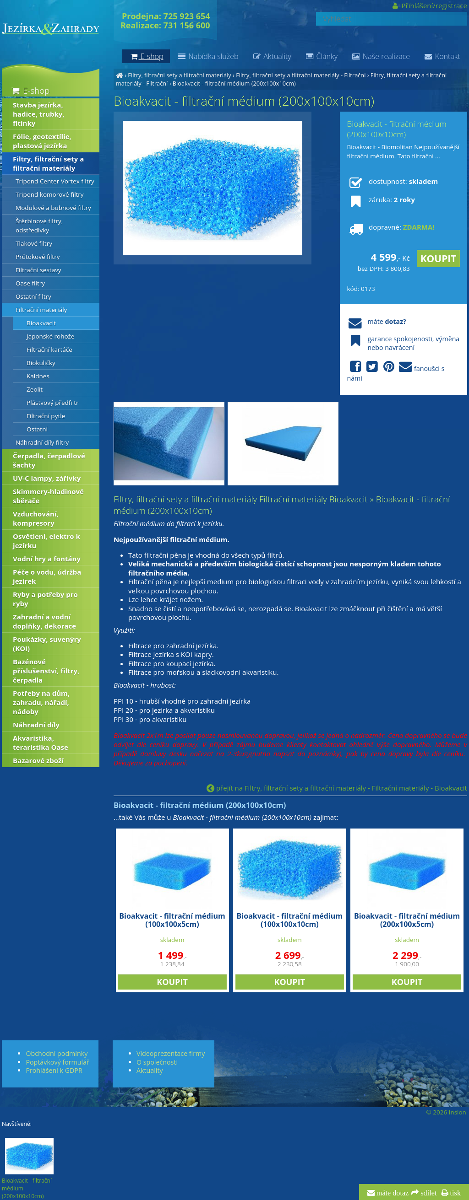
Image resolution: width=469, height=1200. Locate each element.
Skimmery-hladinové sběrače (48, 496)
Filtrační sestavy (38, 270)
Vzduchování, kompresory (36, 518)
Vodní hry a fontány (47, 558)
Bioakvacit (41, 323)
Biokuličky (41, 363)
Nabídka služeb (207, 56)
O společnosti (157, 1062)
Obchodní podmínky (56, 1053)
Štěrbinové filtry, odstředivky (39, 225)
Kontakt (442, 56)
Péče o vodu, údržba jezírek (47, 576)
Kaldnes (38, 376)
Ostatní (37, 429)
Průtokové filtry (38, 257)
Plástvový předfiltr (52, 402)
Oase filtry (30, 283)
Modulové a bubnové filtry (53, 208)
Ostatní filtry (33, 296)
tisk (454, 1193)
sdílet (427, 1193)
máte (376, 321)
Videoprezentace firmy (170, 1053)
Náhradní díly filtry (42, 442)
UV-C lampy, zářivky (47, 478)
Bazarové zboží (38, 760)
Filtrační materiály (41, 310)
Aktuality (271, 56)
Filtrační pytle (46, 416)
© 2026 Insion (446, 1112)
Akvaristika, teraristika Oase (40, 742)
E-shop (29, 90)
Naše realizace (380, 56)
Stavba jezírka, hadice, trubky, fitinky (39, 114)
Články (321, 56)
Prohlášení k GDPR (54, 1070)
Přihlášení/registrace (429, 5)
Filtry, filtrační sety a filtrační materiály (179, 75)
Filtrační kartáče (49, 349)
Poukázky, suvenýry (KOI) (47, 644)
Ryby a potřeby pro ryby (45, 599)
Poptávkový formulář (57, 1062)
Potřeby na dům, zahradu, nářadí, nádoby (41, 702)
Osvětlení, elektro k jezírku (46, 541)
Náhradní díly (36, 724)
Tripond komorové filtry (50, 194)
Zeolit (35, 389)
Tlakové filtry (34, 243)
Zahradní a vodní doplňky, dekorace (44, 621)
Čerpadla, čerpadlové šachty (49, 460)
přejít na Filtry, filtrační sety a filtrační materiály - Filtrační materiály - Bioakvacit (337, 787)
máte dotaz (392, 1193)
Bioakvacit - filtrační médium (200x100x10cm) (234, 83)
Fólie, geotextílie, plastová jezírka (42, 141)
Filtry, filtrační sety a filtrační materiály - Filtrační (300, 75)
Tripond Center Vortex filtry (55, 181)
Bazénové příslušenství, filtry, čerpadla (46, 670)
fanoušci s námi (395, 371)
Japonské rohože (50, 336)
